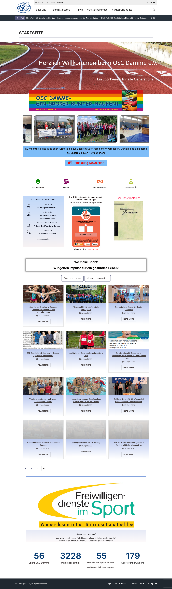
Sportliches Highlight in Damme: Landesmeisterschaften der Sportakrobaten (62, 18)
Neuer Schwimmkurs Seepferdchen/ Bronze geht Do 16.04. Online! (86, 400)
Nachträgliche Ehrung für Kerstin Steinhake (124, 18)
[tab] (72, 278)
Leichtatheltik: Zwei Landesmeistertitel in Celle (86, 354)
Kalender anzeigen (43, 239)
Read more (43, 322)
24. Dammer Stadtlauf (47, 234)
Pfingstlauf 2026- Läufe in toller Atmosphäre (86, 308)
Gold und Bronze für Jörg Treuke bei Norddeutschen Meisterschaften (129, 400)
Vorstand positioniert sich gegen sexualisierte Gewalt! (43, 400)
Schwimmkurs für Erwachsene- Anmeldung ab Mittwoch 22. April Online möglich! (129, 355)
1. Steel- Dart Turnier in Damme (47, 226)
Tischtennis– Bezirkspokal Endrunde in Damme (43, 443)
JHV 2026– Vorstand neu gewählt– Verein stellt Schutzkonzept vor (129, 443)
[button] (77, 141)
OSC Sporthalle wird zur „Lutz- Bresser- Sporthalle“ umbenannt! (43, 354)
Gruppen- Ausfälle (97, 278)
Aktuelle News (72, 278)
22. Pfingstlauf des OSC (47, 208)
